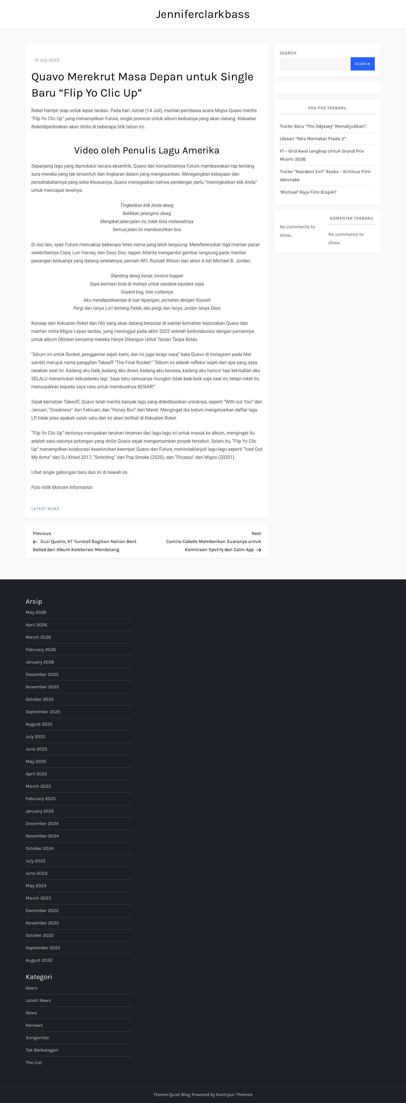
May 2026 (36, 612)
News (31, 1012)
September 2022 (43, 947)
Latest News (45, 509)
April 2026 (36, 624)
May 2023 (36, 885)
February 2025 (41, 798)
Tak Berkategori (42, 1050)
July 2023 (35, 860)
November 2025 (42, 686)
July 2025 (35, 736)
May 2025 (36, 761)
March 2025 (38, 786)
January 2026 (40, 662)
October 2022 (40, 935)
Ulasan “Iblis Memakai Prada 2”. (313, 138)
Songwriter (37, 1037)
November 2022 (42, 923)
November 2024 (42, 836)
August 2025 (39, 724)
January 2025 (40, 811)
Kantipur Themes (234, 1094)
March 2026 (38, 637)
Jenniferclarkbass (203, 14)
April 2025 (36, 773)
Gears (32, 988)
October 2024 (40, 848)
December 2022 (42, 910)
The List (34, 1062)
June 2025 (36, 749)
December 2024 (42, 823)
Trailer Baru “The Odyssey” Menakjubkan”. (323, 126)
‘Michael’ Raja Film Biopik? (308, 192)
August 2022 (39, 960)
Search (288, 53)
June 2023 (36, 873)
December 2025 (42, 674)
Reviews (34, 1025)
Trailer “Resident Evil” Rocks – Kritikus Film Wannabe (325, 175)
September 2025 (43, 711)
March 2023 (38, 898)
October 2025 (40, 699)
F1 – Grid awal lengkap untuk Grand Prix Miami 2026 (322, 155)
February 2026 (41, 649)
